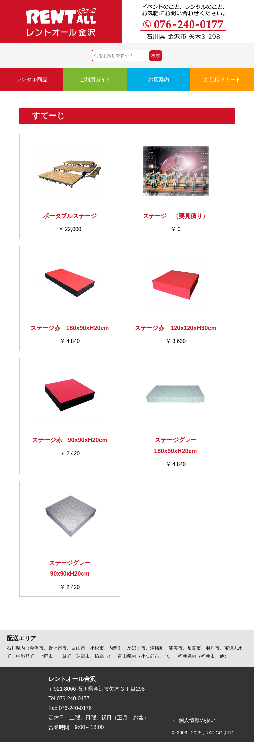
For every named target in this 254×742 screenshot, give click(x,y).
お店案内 (158, 79)
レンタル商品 (32, 79)
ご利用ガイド (95, 79)
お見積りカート (222, 79)
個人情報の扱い (197, 720)
